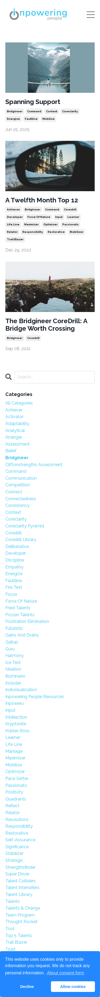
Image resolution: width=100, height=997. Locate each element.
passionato (70, 224)
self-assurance (20, 839)
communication (21, 478)
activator (14, 416)
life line (13, 224)
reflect (12, 805)
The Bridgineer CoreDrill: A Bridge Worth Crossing (46, 325)
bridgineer (14, 111)
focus (11, 594)
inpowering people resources (34, 696)
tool (9, 928)
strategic (14, 860)
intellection (16, 717)
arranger (13, 437)
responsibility (32, 231)
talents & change (22, 908)
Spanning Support (32, 102)
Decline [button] (27, 986)
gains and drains (22, 635)
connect (13, 491)
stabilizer (76, 231)
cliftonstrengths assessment (33, 464)
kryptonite (15, 723)
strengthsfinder (20, 867)
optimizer (50, 224)
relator (12, 231)
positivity (14, 792)
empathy (14, 567)
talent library (18, 894)
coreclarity (70, 111)
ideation (13, 669)
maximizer (31, 224)
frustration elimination (27, 621)
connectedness (20, 498)
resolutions (17, 819)
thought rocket (21, 921)
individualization (21, 689)
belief (11, 450)
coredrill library (20, 539)
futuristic (14, 628)
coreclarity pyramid (24, 525)
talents (12, 901)
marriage (13, 751)
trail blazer (15, 239)
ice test (13, 662)
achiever (13, 209)
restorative (56, 231)
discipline (14, 560)
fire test (13, 587)
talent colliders (20, 880)
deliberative (17, 546)
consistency (17, 505)
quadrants (15, 799)
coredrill (70, 209)
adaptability (17, 423)
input (59, 216)
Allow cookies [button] (73, 986)
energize (13, 118)
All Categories (19, 403)
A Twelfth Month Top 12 (41, 200)
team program (20, 915)
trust (10, 949)
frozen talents (19, 614)
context (51, 111)
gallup (11, 641)
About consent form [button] (65, 973)
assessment (17, 444)
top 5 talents (18, 935)
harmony (14, 655)
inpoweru (14, 703)
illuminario (15, 676)
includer (13, 683)
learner (73, 216)
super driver (17, 873)
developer (15, 216)
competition (17, 484)
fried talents (17, 607)
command (34, 111)
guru (10, 648)
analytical (15, 430)
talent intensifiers (22, 887)
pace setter (16, 778)
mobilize (48, 118)
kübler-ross (17, 730)
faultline (31, 118)
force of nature (38, 216)
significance (17, 846)
